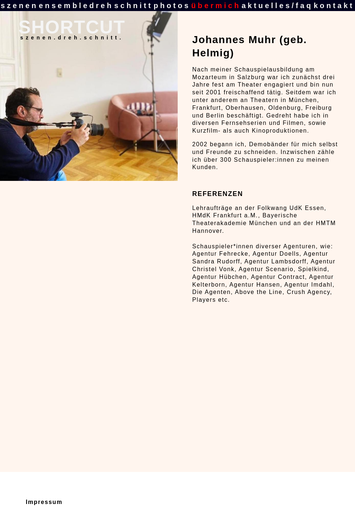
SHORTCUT (71, 27)
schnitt (133, 5)
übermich (216, 5)
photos (171, 5)
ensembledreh (76, 5)
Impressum (44, 502)
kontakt (334, 5)
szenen (19, 5)
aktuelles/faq (277, 5)
